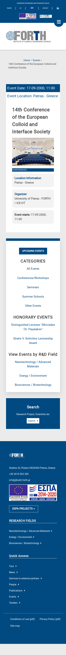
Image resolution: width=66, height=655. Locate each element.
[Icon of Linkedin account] (57, 8)
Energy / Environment (33, 375)
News (13, 583)
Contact (45, 8)
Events (36, 60)
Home (27, 60)
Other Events (33, 305)
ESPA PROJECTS (23, 519)
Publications (17, 601)
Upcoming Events (33, 251)
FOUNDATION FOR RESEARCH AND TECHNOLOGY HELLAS (33, 3)
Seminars (33, 287)
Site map (15, 636)
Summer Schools (33, 296)
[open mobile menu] (59, 22)
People (14, 595)
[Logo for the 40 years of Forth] (46, 16)
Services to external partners (25, 589)
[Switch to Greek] (32, 8)
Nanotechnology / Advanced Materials (30, 542)
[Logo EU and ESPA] (27, 16)
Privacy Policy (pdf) (50, 630)
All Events (33, 268)
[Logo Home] (33, 36)
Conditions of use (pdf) (22, 630)
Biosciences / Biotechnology (33, 385)
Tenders (14, 613)
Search (33, 420)
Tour (13, 577)
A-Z (20, 8)
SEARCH (9, 8)
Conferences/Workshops (33, 278)
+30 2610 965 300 (19, 485)
